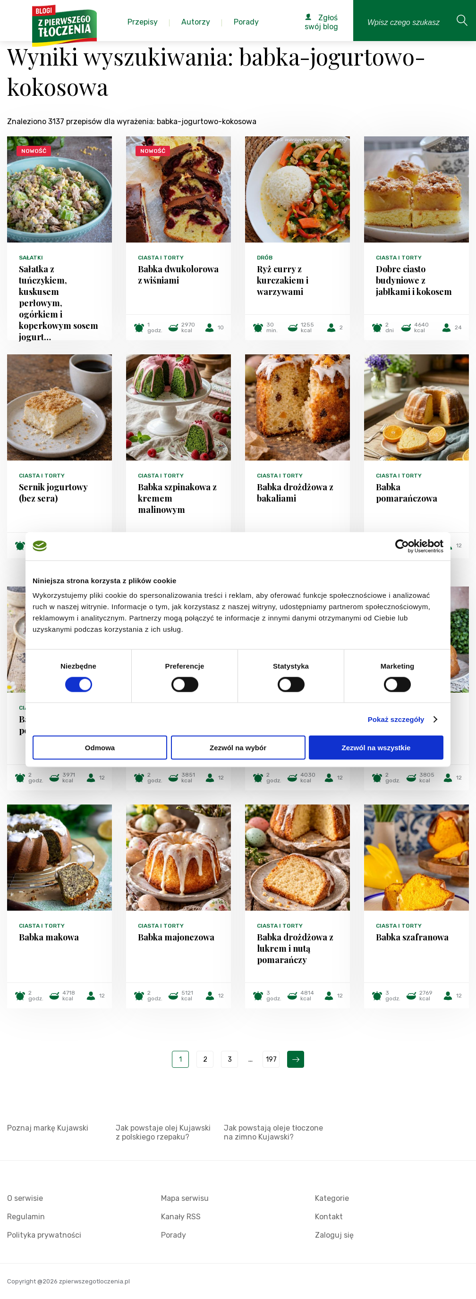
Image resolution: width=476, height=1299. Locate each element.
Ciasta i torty (161, 257)
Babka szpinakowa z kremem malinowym (177, 498)
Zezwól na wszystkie (376, 748)
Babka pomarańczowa (406, 492)
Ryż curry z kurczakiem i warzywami (282, 280)
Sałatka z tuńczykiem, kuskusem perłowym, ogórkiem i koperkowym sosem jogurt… (58, 303)
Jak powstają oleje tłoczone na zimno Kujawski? (273, 1132)
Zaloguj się (334, 1235)
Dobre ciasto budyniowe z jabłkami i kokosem (414, 280)
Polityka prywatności (44, 1235)
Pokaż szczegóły (396, 719)
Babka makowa (49, 937)
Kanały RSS (181, 1216)
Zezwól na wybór (238, 748)
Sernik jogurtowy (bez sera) (53, 492)
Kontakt (329, 1216)
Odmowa (100, 748)
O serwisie (25, 1198)
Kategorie (332, 1198)
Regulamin (26, 1216)
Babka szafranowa (412, 937)
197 (271, 1060)
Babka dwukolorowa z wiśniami (178, 274)
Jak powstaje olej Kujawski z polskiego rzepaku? (163, 1132)
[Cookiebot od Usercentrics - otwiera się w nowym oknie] (402, 546)
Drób (264, 257)
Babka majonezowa (176, 937)
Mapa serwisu (185, 1198)
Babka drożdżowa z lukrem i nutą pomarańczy (295, 948)
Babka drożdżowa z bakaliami (295, 492)
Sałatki (31, 257)
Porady (173, 1235)
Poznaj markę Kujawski (47, 1127)
